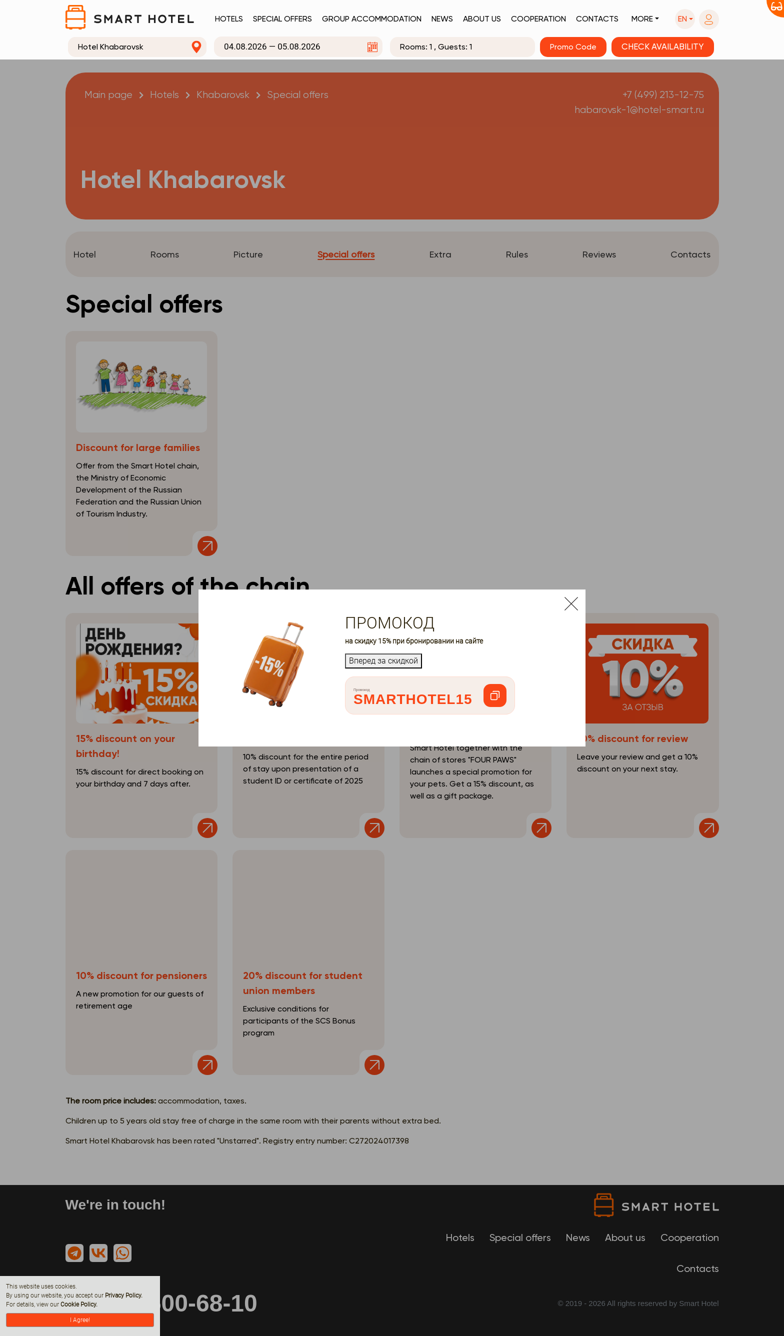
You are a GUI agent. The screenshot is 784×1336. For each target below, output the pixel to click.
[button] (685, 19)
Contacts (597, 19)
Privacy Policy (123, 1295)
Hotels (229, 19)
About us (482, 19)
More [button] (642, 19)
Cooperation (538, 19)
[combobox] (137, 47)
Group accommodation (372, 19)
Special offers (282, 19)
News (442, 19)
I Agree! (80, 1320)
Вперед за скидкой (383, 661)
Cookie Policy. (79, 1304)
